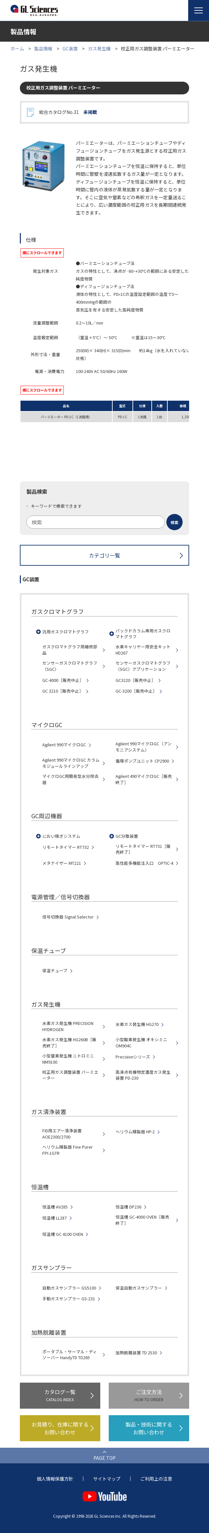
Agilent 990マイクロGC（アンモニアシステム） (144, 747)
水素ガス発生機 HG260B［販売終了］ (69, 1043)
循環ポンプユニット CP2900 (142, 761)
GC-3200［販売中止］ (136, 691)
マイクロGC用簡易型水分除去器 (70, 779)
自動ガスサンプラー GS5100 (69, 1288)
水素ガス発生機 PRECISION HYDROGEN (67, 1026)
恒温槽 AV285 (55, 1207)
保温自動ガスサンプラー (139, 1288)
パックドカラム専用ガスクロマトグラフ (143, 634)
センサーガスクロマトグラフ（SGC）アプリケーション (143, 666)
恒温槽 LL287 (54, 1218)
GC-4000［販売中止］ (63, 680)
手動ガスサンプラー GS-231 (68, 1299)
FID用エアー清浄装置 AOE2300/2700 (62, 1134)
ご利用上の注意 (156, 1478)
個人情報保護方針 (55, 1478)
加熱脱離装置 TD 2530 (136, 1353)
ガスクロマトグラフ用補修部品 (69, 650)
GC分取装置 (127, 836)
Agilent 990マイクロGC (64, 745)
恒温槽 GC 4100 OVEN (62, 1234)
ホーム (17, 48)
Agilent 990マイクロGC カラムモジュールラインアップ (71, 763)
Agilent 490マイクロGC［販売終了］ (144, 779)
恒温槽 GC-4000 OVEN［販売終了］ (142, 1220)
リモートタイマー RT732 (65, 847)
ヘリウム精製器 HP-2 (135, 1132)
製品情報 (43, 48)
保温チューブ (54, 971)
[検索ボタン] (174, 522)
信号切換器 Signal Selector (68, 917)
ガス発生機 (99, 48)
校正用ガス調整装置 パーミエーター (70, 1075)
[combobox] (104, 522)
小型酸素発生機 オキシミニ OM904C (141, 1043)
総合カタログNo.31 (68, 112)
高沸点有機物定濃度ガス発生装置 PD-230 (143, 1075)
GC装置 (70, 48)
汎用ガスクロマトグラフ (65, 632)
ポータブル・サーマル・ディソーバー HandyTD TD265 (69, 1355)
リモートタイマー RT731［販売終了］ (143, 849)
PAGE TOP (104, 1458)
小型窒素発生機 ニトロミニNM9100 (68, 1059)
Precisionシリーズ (133, 1057)
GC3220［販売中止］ (136, 680)
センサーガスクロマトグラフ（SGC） (69, 666)
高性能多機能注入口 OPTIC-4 (144, 863)
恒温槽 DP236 (128, 1207)
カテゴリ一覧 (104, 555)
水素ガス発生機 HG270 (137, 1024)
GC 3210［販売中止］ (62, 691)
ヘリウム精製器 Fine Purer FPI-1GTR (67, 1150)
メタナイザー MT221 (61, 863)
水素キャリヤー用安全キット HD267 (143, 650)
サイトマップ (106, 1478)
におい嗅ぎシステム (61, 836)
